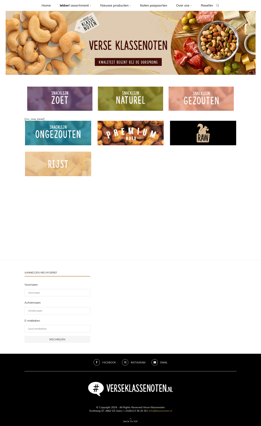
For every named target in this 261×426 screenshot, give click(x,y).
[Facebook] (104, 362)
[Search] (217, 5)
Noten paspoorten (153, 5)
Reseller (207, 5)
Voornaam (31, 284)
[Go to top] (130, 421)
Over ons (182, 5)
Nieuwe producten (114, 5)
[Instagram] (134, 362)
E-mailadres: (32, 320)
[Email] (160, 362)
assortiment (74, 5)
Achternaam (32, 302)
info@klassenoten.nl (160, 410)
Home (46, 5)
